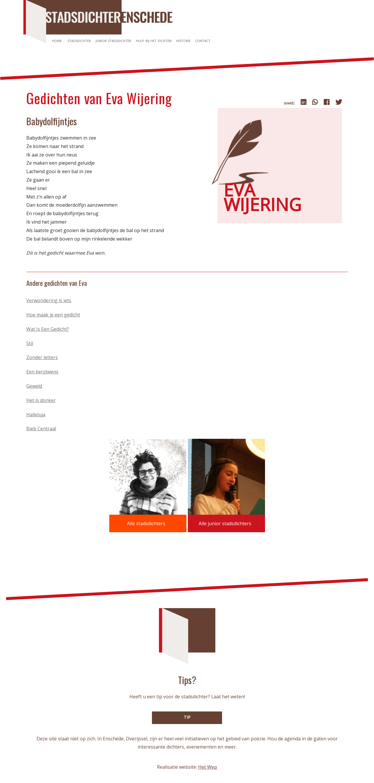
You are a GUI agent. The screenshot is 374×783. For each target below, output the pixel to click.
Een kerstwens (42, 371)
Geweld (34, 386)
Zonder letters (42, 357)
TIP (187, 717)
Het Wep (207, 767)
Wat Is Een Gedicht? (47, 329)
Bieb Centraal (41, 428)
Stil (29, 343)
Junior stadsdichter (113, 40)
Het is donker (41, 400)
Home (57, 40)
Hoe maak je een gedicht (53, 315)
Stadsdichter (79, 40)
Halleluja (35, 414)
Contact (202, 40)
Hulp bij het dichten (154, 40)
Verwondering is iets (48, 300)
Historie (183, 40)
